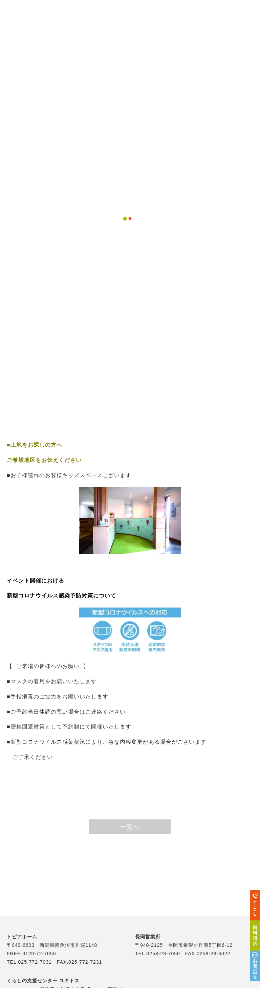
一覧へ (129, 826)
